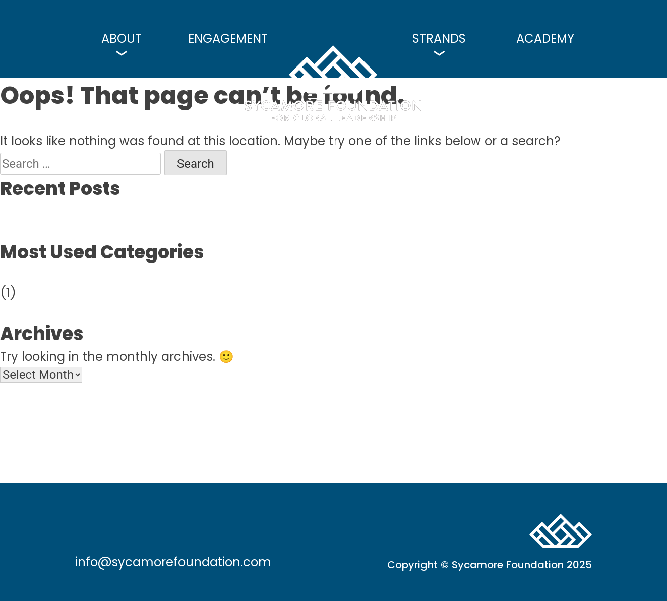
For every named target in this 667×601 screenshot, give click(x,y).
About (121, 39)
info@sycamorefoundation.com (173, 562)
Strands (439, 39)
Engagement (228, 39)
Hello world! (35, 211)
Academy (545, 39)
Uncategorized (44, 274)
